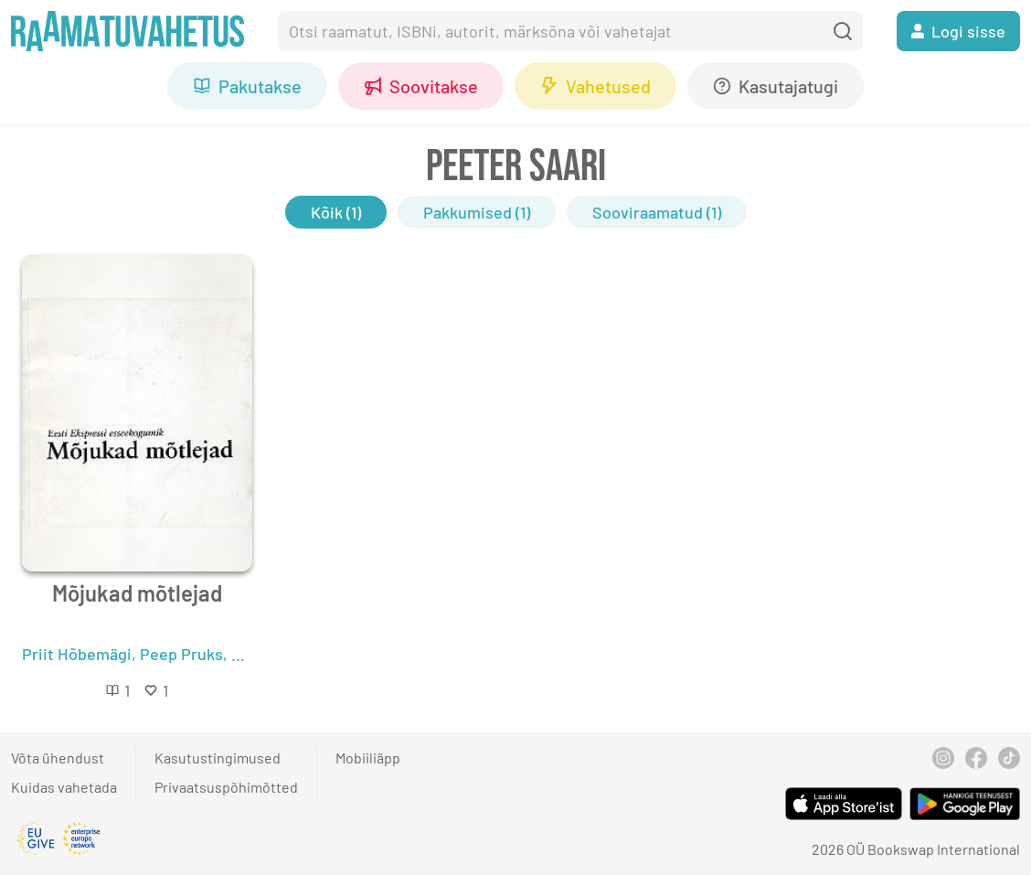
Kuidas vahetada (64, 786)
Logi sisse (958, 31)
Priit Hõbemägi (77, 654)
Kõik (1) (336, 212)
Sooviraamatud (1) (656, 212)
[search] (843, 31)
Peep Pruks (181, 654)
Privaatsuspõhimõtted (226, 786)
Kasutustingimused (217, 757)
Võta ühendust (57, 757)
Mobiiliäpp (367, 757)
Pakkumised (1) (476, 212)
